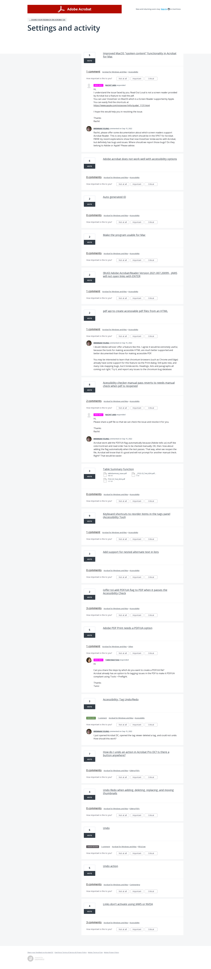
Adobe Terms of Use (95, 952)
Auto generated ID (114, 197)
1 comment (93, 71)
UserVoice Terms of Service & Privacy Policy (70, 952)
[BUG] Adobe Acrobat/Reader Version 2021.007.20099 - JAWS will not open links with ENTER (140, 274)
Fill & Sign (142, 846)
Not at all (124, 78)
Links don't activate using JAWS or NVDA (128, 904)
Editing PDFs (135, 770)
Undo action (110, 866)
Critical (152, 78)
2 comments (94, 401)
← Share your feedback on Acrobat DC (47, 19)
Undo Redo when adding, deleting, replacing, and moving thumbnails (138, 791)
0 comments (94, 177)
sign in (164, 9)
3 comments (94, 608)
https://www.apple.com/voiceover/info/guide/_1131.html (122, 105)
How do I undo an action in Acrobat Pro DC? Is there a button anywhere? (136, 753)
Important (138, 78)
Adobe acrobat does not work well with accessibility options (140, 159)
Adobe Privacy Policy (111, 952)
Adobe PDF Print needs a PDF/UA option (127, 628)
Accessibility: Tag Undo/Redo (121, 699)
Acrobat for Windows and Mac (114, 72)
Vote (89, 60)
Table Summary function (118, 469)
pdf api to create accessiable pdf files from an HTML (135, 311)
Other (130, 646)
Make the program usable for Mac (124, 235)
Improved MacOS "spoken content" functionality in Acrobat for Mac (139, 55)
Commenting (135, 884)
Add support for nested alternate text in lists (131, 552)
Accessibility (133, 72)
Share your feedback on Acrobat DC (40, 952)
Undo (106, 828)
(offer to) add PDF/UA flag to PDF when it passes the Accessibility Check (135, 591)
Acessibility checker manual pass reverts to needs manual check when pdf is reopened (139, 384)
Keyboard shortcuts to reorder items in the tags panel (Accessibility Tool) (136, 515)
